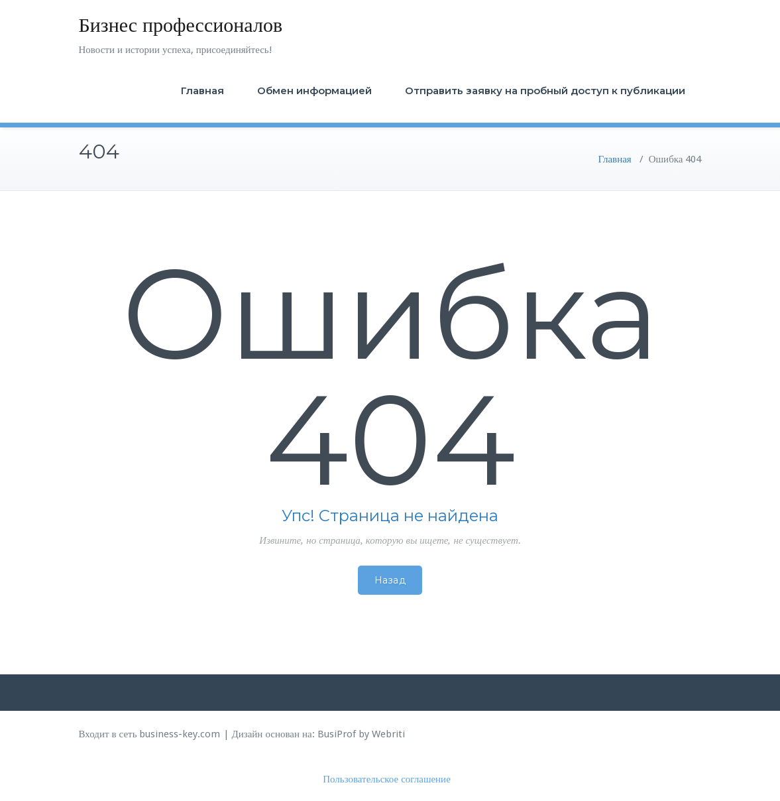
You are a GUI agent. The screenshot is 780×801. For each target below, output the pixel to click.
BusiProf (336, 734)
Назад (390, 580)
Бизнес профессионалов (181, 24)
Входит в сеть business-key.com (150, 734)
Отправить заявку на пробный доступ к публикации (545, 90)
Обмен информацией (314, 90)
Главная (202, 90)
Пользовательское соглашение (387, 779)
